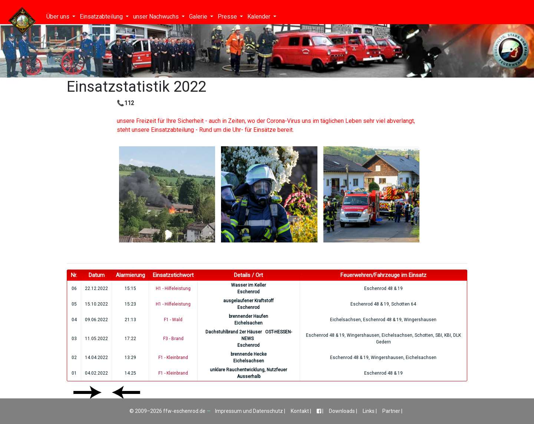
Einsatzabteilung (102, 16)
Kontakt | (301, 411)
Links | (370, 411)
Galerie (199, 16)
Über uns (58, 16)
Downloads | (343, 411)
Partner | (392, 411)
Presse (228, 16)
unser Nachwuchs (156, 16)
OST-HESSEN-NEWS (266, 335)
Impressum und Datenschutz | (250, 411)
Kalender (259, 16)
